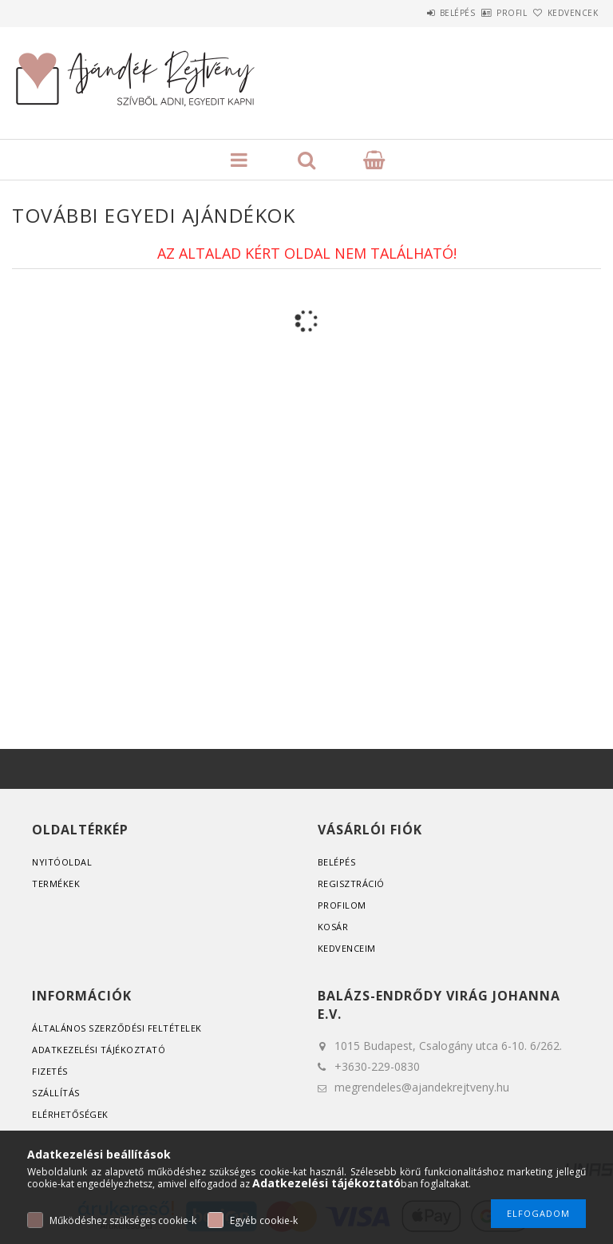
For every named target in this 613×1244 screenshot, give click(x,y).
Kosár (333, 927)
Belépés (413, 12)
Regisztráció (351, 883)
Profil (485, 12)
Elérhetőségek (70, 1114)
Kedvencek (564, 12)
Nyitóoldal (62, 862)
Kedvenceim (347, 948)
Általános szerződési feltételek (117, 1028)
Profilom (342, 905)
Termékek (56, 883)
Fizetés (50, 1071)
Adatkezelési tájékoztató (98, 1050)
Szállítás (56, 1093)
